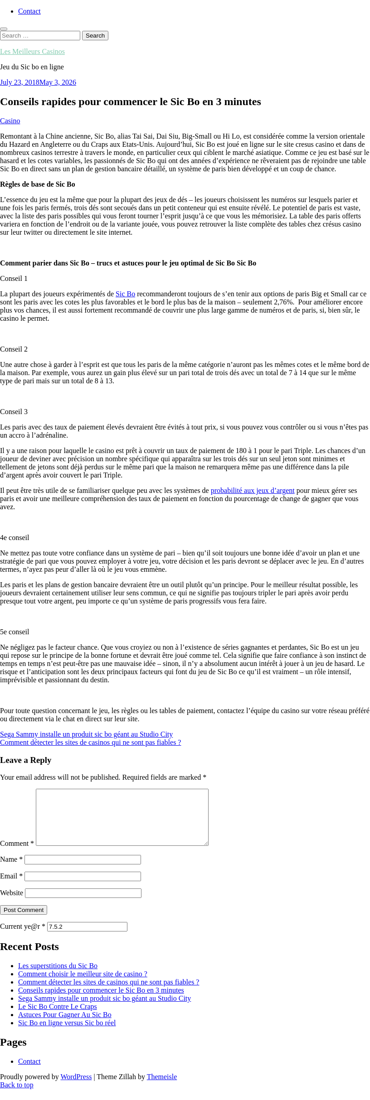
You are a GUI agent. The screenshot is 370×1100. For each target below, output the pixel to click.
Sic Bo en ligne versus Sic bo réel (67, 1033)
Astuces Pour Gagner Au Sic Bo (65, 1025)
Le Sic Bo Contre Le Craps (57, 1017)
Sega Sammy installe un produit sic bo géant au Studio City (104, 1009)
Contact (29, 11)
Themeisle (162, 1087)
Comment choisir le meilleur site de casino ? (82, 985)
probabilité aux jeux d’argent (253, 490)
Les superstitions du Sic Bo (57, 976)
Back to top (17, 1096)
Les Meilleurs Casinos (32, 51)
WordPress (76, 1087)
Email (11, 887)
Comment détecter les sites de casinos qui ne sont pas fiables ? (108, 993)
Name (11, 870)
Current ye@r (22, 937)
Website (11, 903)
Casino (10, 121)
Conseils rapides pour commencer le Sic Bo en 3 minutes (101, 1001)
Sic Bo (125, 294)
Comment (17, 854)
